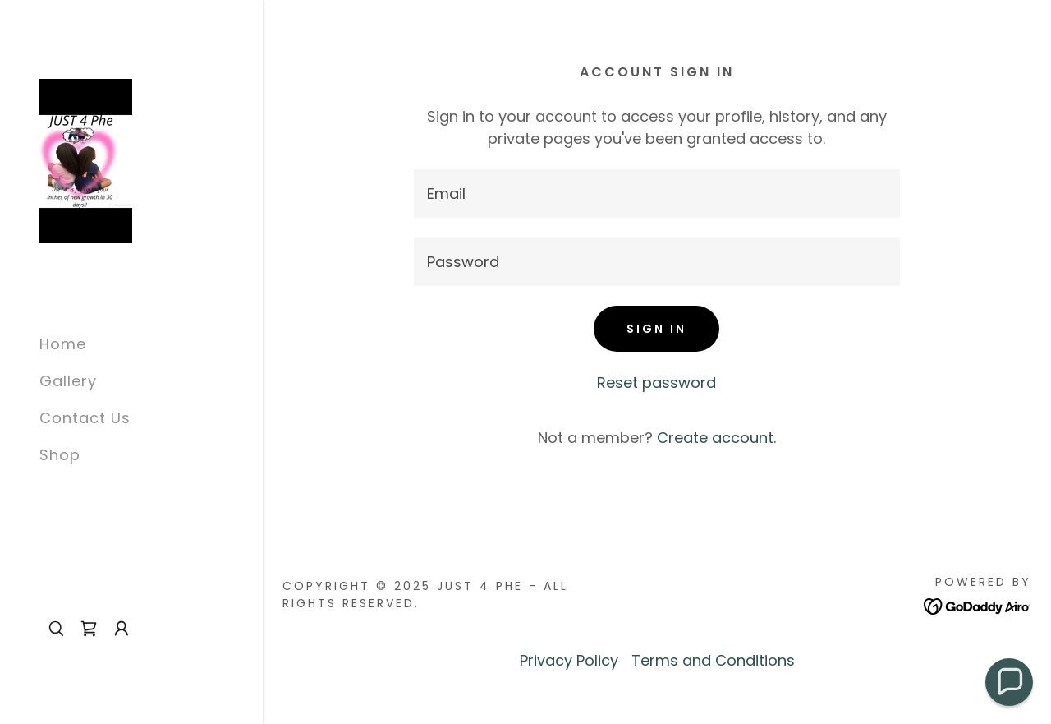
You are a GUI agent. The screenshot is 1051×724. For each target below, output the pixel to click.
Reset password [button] (656, 382)
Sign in (656, 328)
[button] (121, 628)
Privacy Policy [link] (569, 660)
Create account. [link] (716, 437)
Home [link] (62, 344)
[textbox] (657, 193)
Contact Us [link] (85, 418)
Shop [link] (59, 455)
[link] (85, 160)
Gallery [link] (68, 381)
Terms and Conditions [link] (713, 660)
